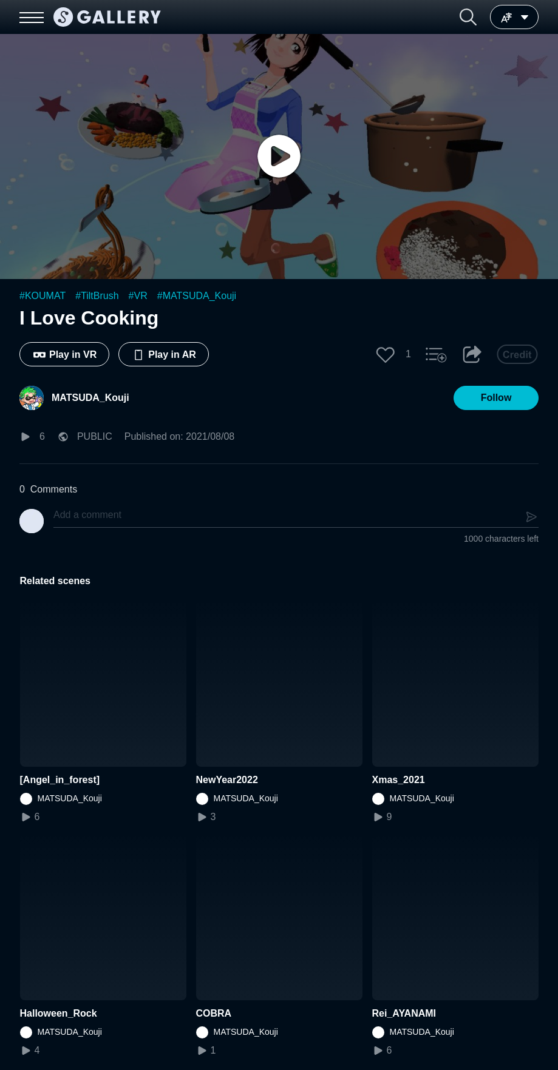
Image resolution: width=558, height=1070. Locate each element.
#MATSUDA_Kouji (196, 296)
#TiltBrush (96, 296)
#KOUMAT (42, 296)
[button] (468, 17)
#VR (138, 296)
